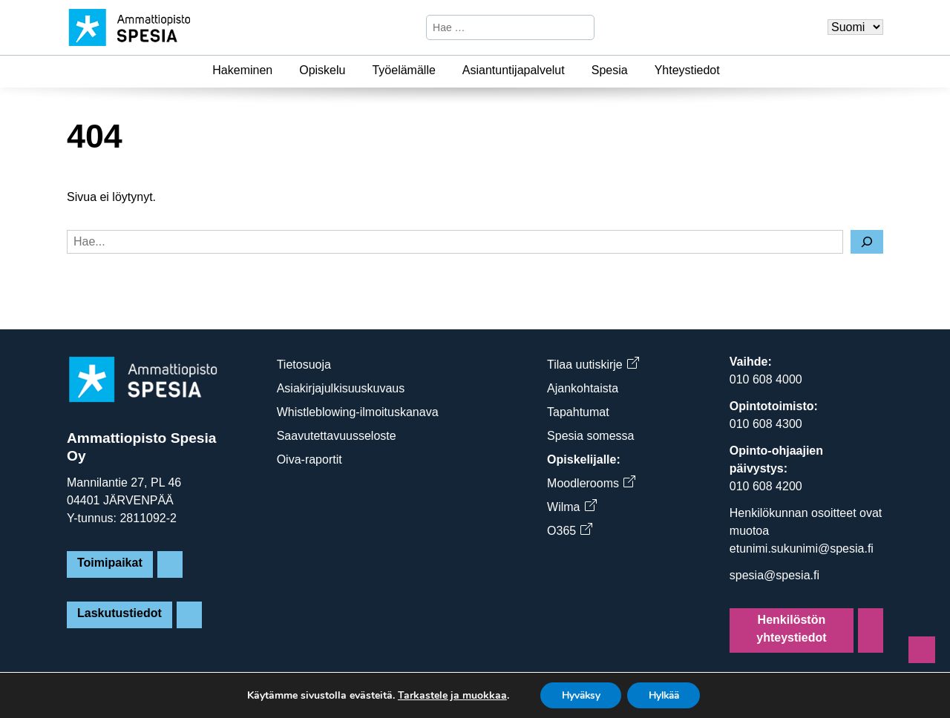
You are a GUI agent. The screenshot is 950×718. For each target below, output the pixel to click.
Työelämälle (403, 70)
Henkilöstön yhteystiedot (791, 628)
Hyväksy (577, 695)
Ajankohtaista (582, 388)
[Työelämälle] (444, 70)
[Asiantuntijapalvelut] (574, 70)
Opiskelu (322, 70)
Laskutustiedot (119, 613)
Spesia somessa (590, 435)
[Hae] (581, 27)
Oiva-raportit (309, 459)
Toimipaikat (109, 562)
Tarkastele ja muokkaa (447, 695)
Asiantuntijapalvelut (513, 70)
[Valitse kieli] (855, 27)
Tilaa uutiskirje (592, 364)
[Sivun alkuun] (921, 649)
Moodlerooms (591, 483)
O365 (569, 530)
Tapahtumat (578, 412)
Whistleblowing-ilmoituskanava (358, 412)
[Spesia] (637, 70)
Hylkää (666, 695)
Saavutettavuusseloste (336, 435)
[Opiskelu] (354, 70)
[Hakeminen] (281, 70)
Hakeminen (242, 70)
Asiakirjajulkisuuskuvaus (341, 388)
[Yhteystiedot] (729, 70)
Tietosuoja (304, 364)
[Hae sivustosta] (498, 27)
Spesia (610, 70)
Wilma (571, 507)
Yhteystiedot (687, 70)
